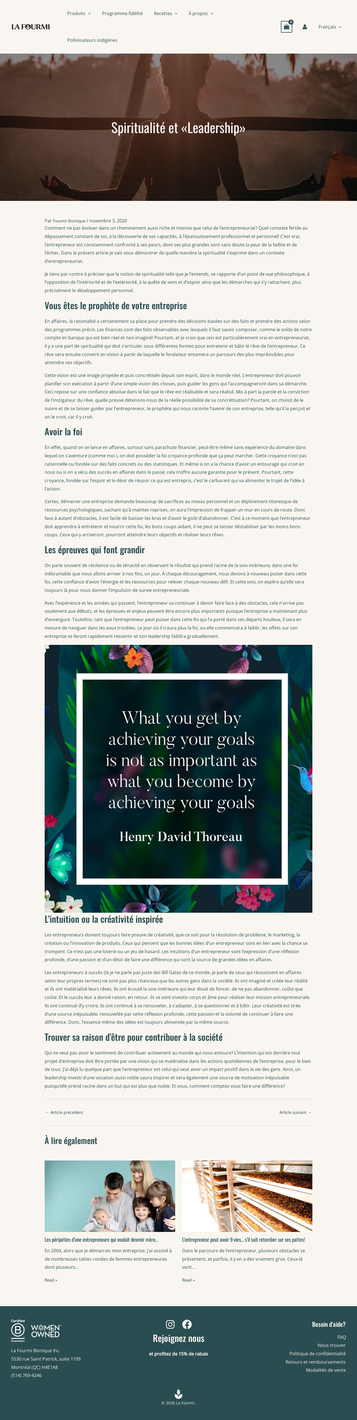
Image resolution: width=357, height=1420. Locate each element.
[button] (88, 13)
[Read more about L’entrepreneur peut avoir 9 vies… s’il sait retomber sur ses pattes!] (247, 1196)
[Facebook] (187, 1324)
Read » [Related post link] (52, 1279)
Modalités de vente (326, 1370)
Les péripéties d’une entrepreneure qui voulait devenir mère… (106, 1239)
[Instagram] (170, 1324)
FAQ (341, 1337)
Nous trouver (332, 1345)
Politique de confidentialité (318, 1354)
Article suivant (294, 1112)
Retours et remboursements (316, 1362)
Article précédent (66, 1112)
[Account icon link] (307, 26)
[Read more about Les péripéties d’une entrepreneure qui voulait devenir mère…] (110, 1196)
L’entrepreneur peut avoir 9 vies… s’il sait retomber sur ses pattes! (241, 1242)
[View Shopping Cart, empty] (289, 26)
